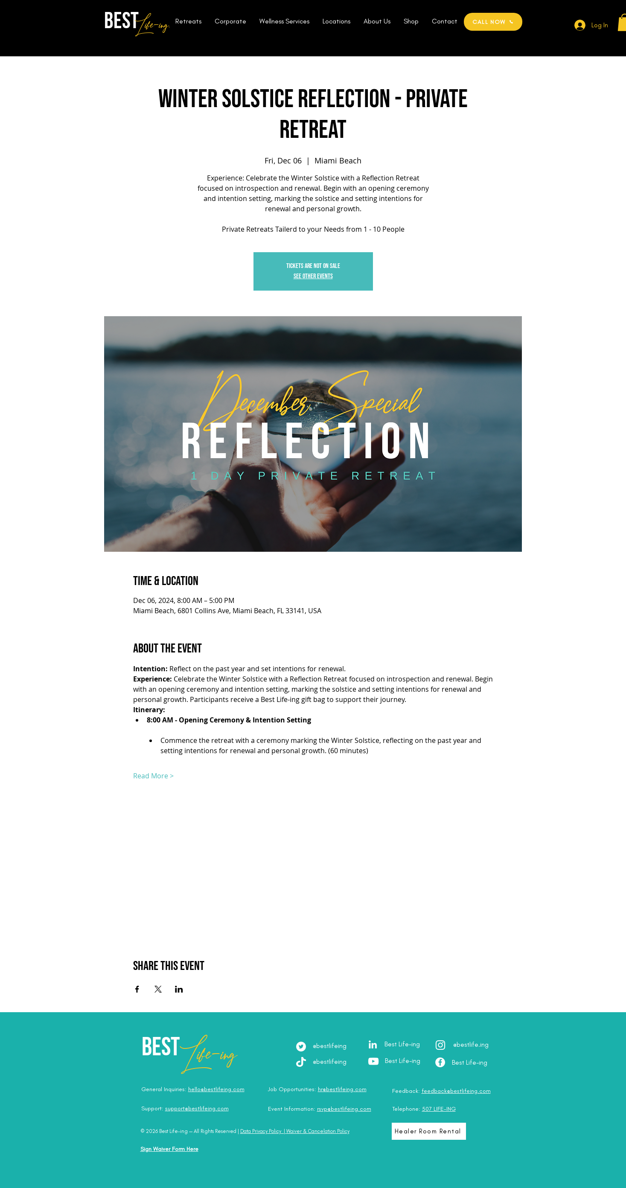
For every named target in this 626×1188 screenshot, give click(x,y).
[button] (188, 21)
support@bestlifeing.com (197, 1108)
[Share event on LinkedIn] (179, 989)
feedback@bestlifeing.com (456, 1091)
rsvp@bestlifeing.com (344, 1108)
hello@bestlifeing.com (216, 1089)
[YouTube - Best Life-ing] (373, 1061)
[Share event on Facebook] (137, 989)
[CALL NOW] (493, 22)
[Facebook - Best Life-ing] (440, 1062)
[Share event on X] (158, 989)
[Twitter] (301, 1046)
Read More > (153, 775)
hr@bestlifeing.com (342, 1089)
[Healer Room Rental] (429, 1131)
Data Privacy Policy (260, 1131)
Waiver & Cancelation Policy (317, 1131)
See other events (313, 276)
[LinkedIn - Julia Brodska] (373, 1044)
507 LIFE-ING (439, 1108)
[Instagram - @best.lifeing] (440, 1045)
